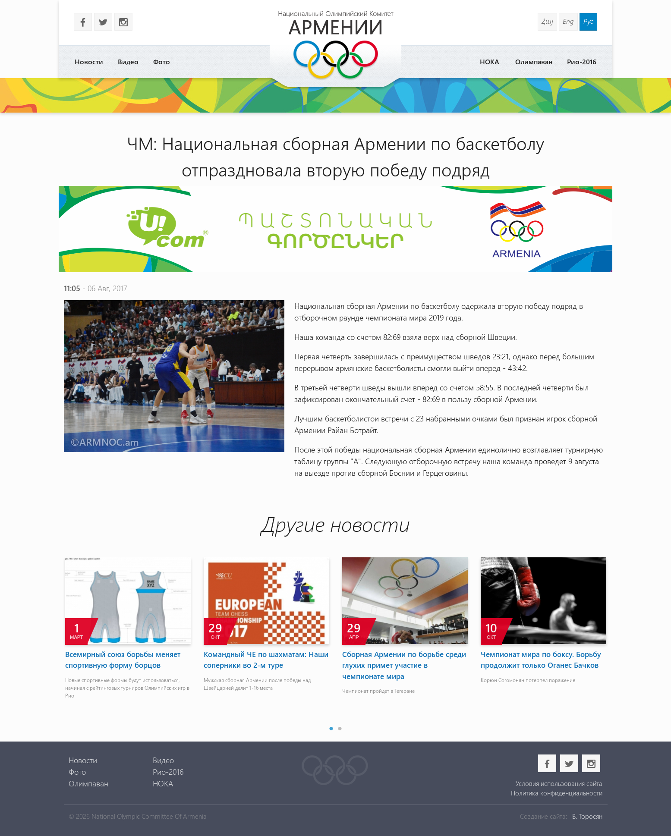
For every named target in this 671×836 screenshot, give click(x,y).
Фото (161, 61)
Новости (89, 61)
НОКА (489, 61)
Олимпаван (533, 61)
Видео (128, 61)
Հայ (547, 20)
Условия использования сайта (559, 783)
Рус (588, 20)
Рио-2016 (581, 61)
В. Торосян (587, 816)
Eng (568, 20)
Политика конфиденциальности (556, 793)
